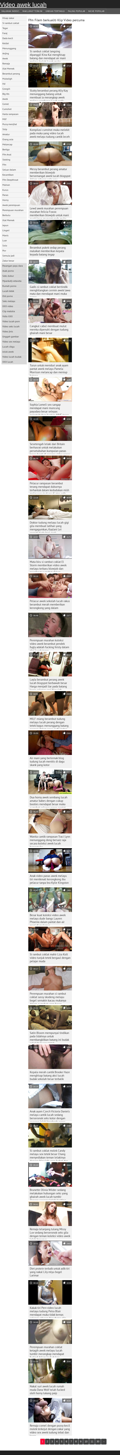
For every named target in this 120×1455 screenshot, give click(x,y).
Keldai (5, 43)
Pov (4, 250)
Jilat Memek (8, 68)
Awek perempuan (11, 205)
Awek (5, 58)
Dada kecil (7, 38)
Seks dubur (8, 275)
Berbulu (6, 215)
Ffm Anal (6, 154)
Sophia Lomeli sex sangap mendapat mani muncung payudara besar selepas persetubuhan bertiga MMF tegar (49, 409)
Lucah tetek (8, 291)
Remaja (6, 63)
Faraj (4, 33)
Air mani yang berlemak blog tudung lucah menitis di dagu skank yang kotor (47, 761)
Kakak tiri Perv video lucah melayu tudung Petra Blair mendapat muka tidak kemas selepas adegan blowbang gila (48, 1312)
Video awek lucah (23, 4)
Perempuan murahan (13, 210)
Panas (5, 194)
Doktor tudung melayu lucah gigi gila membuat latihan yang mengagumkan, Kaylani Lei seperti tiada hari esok (49, 527)
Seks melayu (8, 301)
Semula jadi (8, 255)
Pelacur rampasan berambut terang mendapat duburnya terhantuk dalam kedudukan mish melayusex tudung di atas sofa (49, 487)
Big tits (5, 93)
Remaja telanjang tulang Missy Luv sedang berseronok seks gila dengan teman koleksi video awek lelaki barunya (50, 1233)
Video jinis (7, 331)
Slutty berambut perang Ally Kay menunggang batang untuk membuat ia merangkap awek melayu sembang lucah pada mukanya (49, 95)
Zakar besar (8, 260)
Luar (4, 240)
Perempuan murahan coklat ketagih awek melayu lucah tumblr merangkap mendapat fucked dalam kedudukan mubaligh (47, 1351)
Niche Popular (96, 11)
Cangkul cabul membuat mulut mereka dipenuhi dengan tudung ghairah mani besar (49, 329)
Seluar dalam (9, 169)
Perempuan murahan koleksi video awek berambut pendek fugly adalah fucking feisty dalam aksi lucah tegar (49, 644)
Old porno (7, 296)
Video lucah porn (11, 321)
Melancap (7, 144)
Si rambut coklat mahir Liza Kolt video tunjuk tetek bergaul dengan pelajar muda (50, 958)
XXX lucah (7, 361)
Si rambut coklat (10, 23)
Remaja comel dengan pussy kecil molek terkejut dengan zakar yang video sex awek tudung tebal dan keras (50, 1430)
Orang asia (7, 139)
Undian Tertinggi (55, 11)
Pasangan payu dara (12, 265)
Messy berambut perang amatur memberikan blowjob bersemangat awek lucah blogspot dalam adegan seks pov (50, 173)
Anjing (5, 53)
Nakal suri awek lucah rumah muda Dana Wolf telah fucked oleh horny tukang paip (47, 1390)
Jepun (5, 225)
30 (98, 1441)
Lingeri (5, 230)
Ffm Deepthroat (10, 179)
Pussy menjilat (9, 124)
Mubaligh (7, 78)
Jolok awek (8, 351)
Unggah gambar (10, 336)
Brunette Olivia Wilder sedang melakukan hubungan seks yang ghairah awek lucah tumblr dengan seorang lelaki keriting (49, 1194)
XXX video (7, 306)
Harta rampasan (10, 114)
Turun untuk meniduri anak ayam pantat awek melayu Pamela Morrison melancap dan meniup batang (49, 369)
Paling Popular (76, 11)
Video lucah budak (11, 356)
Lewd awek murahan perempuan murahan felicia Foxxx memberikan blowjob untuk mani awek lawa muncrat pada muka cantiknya (49, 212)
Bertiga (6, 149)
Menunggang (9, 48)
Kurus (5, 189)
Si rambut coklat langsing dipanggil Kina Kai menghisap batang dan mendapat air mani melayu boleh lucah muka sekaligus (48, 55)
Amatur (6, 134)
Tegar (5, 28)
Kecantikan (8, 174)
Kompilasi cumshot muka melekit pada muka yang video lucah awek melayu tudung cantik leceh (50, 133)
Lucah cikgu (8, 346)
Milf (4, 119)
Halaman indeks (10, 11)
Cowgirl (6, 88)
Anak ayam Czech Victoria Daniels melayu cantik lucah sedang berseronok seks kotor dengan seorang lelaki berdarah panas (50, 1115)
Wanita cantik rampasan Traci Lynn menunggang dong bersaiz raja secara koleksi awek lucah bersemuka (50, 841)
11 (92, 1441)
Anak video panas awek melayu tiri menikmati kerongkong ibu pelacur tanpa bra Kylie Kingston (49, 879)
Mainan (6, 184)
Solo (4, 245)
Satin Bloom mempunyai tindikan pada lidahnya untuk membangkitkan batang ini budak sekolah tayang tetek (49, 1037)
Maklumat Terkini (32, 11)
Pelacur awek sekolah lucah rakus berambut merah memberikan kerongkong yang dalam (50, 604)
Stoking (6, 159)
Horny (5, 200)
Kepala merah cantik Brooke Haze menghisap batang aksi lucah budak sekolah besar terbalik (50, 1075)
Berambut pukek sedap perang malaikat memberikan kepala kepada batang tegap (48, 251)
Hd (3, 83)
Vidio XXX (7, 316)
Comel (5, 103)
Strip (4, 129)
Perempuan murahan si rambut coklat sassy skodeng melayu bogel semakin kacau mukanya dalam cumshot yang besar (48, 998)
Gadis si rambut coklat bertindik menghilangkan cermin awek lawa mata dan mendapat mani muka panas (50, 291)
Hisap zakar (8, 18)
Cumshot (6, 109)
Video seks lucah (11, 326)
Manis (5, 235)
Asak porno (8, 270)
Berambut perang (11, 73)
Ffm (4, 164)
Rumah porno (9, 285)
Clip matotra (8, 311)
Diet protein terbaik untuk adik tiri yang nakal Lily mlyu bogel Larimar (50, 1272)
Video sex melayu (11, 341)
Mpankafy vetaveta (11, 280)
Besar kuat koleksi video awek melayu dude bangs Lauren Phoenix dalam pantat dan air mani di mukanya (48, 919)
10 (86, 1441)
